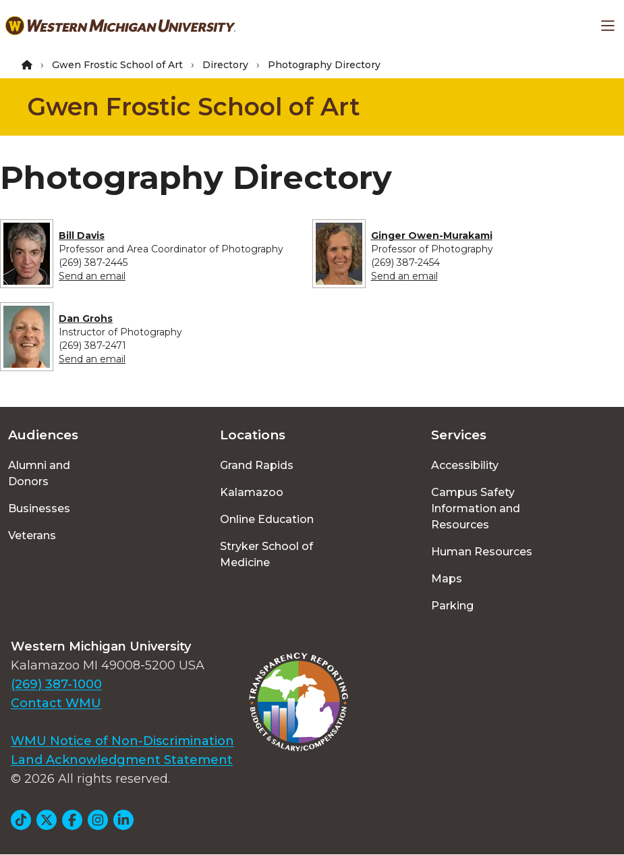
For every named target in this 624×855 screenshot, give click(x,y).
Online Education (267, 519)
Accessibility (465, 465)
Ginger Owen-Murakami (431, 235)
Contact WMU (56, 703)
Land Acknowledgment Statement (122, 759)
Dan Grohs (86, 318)
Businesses (39, 508)
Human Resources (481, 551)
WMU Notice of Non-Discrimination (122, 741)
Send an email (92, 276)
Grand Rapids (256, 465)
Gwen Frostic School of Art (117, 65)
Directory (225, 65)
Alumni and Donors (39, 473)
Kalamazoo (251, 492)
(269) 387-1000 (56, 684)
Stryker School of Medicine (266, 554)
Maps (446, 578)
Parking (452, 605)
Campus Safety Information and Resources (475, 508)
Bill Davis (82, 235)
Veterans (32, 535)
